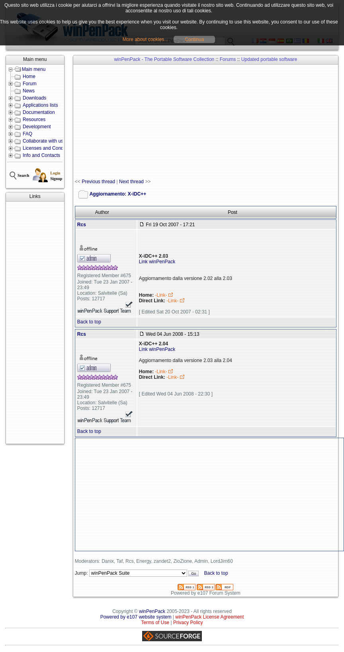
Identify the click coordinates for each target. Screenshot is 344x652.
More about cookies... (145, 39)
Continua (194, 39)
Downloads (34, 98)
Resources (34, 119)
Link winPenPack (157, 261)
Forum (30, 83)
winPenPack (152, 611)
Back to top (89, 322)
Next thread (131, 181)
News (29, 91)
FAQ (27, 134)
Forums (228, 59)
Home (29, 76)
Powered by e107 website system (136, 617)
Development (37, 126)
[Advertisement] (35, 322)
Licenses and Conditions (49, 148)
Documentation (39, 112)
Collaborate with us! (43, 141)
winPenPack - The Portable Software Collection (164, 59)
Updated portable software (269, 59)
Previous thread (98, 181)
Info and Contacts (41, 155)
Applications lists (40, 105)
